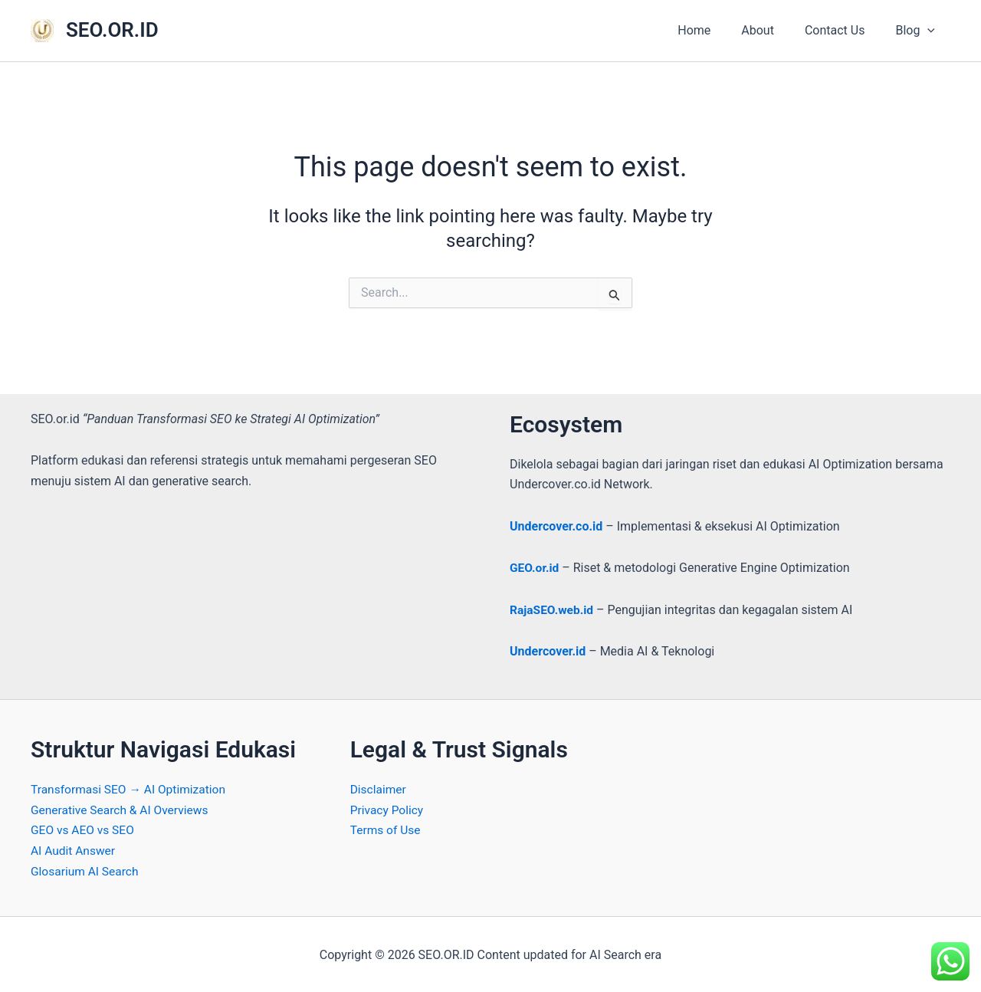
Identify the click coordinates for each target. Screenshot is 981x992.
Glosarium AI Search (86, 869)
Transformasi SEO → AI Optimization (131, 788)
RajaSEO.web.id (552, 609)
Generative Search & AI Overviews (122, 809)
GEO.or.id (535, 567)
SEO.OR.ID (112, 29)
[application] (930, 30)
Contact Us (844, 30)
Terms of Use (386, 829)
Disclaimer (379, 788)
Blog (918, 30)
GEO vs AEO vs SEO (84, 829)
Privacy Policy (388, 809)
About (772, 30)
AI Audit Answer (74, 849)
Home (715, 30)
